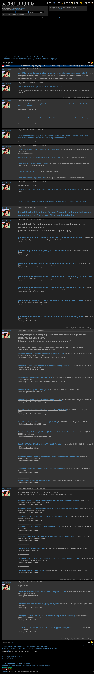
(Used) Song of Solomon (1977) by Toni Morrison (42, 250)
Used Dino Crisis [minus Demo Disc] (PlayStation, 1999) (38, 604)
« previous (85, 645)
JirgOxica (61, 9)
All (12, 63)
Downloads (12, 665)
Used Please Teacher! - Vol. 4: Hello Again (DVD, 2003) (38, 422)
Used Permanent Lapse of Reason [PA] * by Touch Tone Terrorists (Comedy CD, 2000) (49, 558)
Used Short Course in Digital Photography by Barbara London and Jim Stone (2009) (48, 456)
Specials (38, 665)
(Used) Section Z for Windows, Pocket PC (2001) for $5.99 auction (50, 237)
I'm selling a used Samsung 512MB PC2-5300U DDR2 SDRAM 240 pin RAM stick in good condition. (52, 201)
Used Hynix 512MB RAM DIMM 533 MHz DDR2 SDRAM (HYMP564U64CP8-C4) (46, 616)
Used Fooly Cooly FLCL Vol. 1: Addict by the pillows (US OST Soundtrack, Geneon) (48, 500)
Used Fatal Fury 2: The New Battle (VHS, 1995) (35, 480)
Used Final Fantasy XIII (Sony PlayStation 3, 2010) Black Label (41, 353)
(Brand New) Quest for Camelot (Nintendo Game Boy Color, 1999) (50, 300)
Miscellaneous (46, 665)
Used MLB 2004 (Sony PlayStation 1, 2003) (33, 390)
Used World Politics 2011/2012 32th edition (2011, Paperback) (40, 444)
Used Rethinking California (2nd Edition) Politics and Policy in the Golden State (47, 432)
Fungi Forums (26, 663)
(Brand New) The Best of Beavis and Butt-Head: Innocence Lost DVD (52, 287)
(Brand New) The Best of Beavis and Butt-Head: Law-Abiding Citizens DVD (55, 276)
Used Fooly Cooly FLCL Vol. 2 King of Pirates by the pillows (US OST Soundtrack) (48, 508)
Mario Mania (25, 665)
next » (92, 645)
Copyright (4, 671)
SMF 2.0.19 (5, 657)
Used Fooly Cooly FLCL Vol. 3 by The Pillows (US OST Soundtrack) (42, 516)
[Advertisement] (48, 39)
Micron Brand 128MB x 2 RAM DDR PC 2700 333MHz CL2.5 (39, 158)
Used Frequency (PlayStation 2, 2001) (32, 570)
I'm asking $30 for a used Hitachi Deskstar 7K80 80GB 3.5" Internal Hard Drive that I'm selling (50, 189)
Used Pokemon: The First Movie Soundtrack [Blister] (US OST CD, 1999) (44, 628)
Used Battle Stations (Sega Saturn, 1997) (32, 178)
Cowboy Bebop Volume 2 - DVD (29, 172)
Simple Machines (21, 657)
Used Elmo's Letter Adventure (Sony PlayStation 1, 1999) (39, 526)
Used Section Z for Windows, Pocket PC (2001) (35, 378)
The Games (5, 665)
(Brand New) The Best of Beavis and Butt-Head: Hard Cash (47, 263)
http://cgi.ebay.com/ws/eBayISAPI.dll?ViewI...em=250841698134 (40, 87)
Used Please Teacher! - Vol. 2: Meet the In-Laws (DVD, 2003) (40, 400)
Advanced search (54, 18)
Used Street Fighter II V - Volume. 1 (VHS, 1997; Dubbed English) (41, 468)
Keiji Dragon (6, 69)
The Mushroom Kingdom (11, 663)
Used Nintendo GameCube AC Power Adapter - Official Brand (39, 149)
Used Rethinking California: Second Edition (33, 164)
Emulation (32, 665)
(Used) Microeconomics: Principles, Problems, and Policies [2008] (50, 316)
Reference (18, 665)
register (23, 8)
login (17, 8)
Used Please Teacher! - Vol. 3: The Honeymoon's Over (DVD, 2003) (42, 410)
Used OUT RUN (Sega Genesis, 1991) (31, 548)
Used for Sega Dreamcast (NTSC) (52, 73)
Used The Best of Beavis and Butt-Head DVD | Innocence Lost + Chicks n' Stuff (47, 536)
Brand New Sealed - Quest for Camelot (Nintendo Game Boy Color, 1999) (44, 366)
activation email (16, 9)
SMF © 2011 (12, 657)
